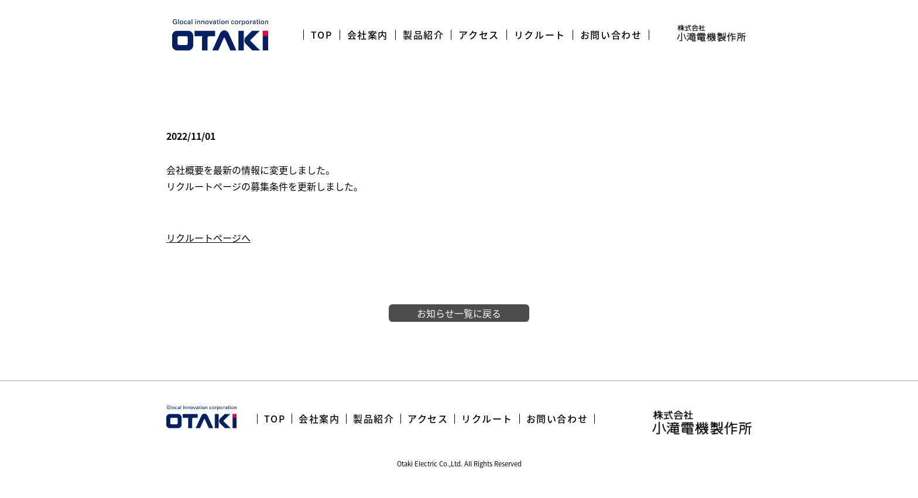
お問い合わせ (611, 35)
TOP (322, 35)
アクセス (478, 35)
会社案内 (367, 35)
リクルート (540, 35)
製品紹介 (423, 35)
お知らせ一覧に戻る (459, 313)
